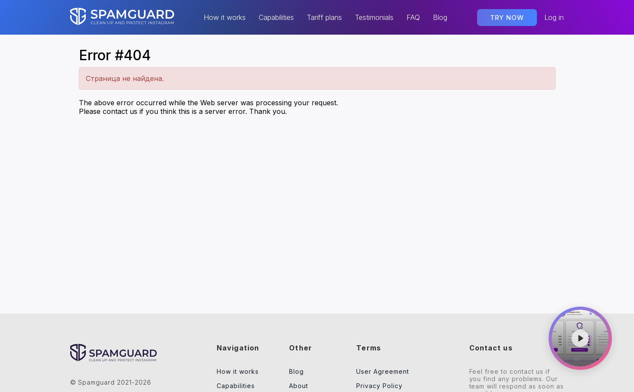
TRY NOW (507, 17)
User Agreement (382, 371)
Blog (440, 17)
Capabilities (276, 17)
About (298, 385)
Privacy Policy (379, 385)
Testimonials (374, 17)
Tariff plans (324, 17)
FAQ (413, 17)
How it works (225, 17)
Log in (554, 17)
